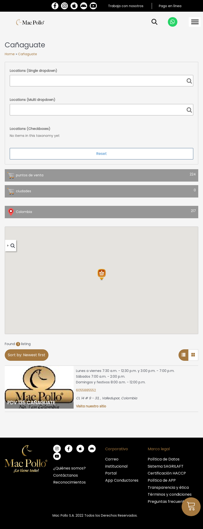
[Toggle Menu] (195, 22)
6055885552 (86, 390)
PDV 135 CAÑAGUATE (31, 402)
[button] (101, 274)
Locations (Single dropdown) (33, 70)
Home (10, 54)
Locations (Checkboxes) (30, 128)
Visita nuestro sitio (91, 406)
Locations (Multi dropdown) (32, 99)
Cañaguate (27, 54)
